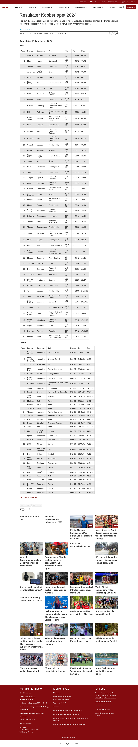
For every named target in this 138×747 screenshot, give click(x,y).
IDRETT (17, 7)
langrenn (37, 505)
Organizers (82, 724)
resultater (25, 505)
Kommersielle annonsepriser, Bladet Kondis (67, 710)
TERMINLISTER (80, 7)
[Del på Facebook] (110, 33)
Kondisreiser (113, 2)
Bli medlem (131, 7)
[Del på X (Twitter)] (113, 33)
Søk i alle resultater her (28, 498)
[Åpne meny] (123, 7)
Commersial (75, 724)
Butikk (102, 2)
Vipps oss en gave (128, 2)
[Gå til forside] (6, 7)
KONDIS (111, 7)
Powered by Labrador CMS (69, 744)
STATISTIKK (97, 7)
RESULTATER (62, 7)
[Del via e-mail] (116, 33)
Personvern (99, 705)
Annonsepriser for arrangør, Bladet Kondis (67, 714)
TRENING (31, 7)
